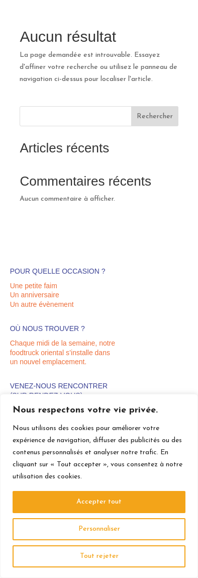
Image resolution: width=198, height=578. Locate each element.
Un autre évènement (42, 304)
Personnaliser (99, 529)
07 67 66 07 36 (166, 20)
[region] (99, 486)
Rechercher (155, 116)
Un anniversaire (34, 295)
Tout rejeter (99, 556)
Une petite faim (33, 286)
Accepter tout (99, 502)
